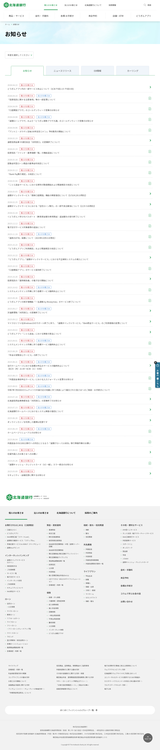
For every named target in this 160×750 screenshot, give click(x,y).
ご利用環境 (11, 584)
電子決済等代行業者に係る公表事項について (120, 665)
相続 (87, 530)
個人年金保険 (53, 608)
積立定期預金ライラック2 (58, 557)
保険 (49, 592)
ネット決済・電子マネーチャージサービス (138, 533)
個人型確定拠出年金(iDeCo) (59, 575)
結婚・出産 (90, 587)
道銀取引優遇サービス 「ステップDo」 (21, 540)
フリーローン (12, 625)
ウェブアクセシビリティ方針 (114, 669)
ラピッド (10, 636)
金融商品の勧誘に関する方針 (19, 685)
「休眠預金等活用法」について (19, 693)
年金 (124, 555)
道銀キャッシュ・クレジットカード (136, 562)
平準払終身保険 (54, 619)
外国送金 (89, 549)
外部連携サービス (129, 540)
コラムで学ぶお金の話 (131, 593)
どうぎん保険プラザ (56, 633)
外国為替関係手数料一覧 (95, 563)
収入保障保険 (53, 604)
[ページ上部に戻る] (147, 738)
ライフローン (12, 622)
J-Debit (125, 558)
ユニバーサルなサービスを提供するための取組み (122, 677)
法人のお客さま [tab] (41, 512)
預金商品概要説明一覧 (57, 561)
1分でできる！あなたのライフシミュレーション (64, 580)
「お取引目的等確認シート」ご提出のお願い (72, 685)
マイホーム (90, 594)
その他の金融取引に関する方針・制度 (70, 673)
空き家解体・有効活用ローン (17, 640)
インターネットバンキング (17, 555)
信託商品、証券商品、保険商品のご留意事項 (72, 665)
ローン (8, 599)
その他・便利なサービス (132, 525)
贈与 (87, 533)
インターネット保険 (56, 630)
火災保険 (11, 607)
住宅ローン (11, 603)
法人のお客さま (71, 5)
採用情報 (112, 5)
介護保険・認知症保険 (57, 601)
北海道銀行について (93, 5)
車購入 (88, 583)
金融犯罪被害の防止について (67, 689)
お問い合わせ (127, 601)
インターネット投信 (14, 580)
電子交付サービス (13, 577)
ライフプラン (90, 571)
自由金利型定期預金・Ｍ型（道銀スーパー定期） (64, 545)
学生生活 (89, 576)
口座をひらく (12, 530)
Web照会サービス (13, 591)
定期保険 (52, 612)
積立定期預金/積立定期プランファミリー (64, 553)
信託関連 (89, 537)
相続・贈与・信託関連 (94, 525)
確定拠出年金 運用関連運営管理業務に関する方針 (75, 677)
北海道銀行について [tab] (66, 512)
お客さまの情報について (17, 681)
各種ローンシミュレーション (17, 644)
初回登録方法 (12, 566)
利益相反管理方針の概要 (17, 673)
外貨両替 (89, 556)
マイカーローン (12, 611)
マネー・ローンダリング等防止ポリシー (72, 681)
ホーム (7, 24)
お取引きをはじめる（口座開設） (20, 525)
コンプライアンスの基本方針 (18, 677)
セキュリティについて (15, 588)
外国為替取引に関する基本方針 (67, 669)
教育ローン (11, 614)
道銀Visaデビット (13, 548)
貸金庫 (125, 551)
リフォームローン (13, 618)
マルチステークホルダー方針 (116, 685)
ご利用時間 (11, 569)
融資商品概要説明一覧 (15, 647)
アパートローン (12, 633)
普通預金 (52, 530)
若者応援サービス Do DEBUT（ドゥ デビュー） (24, 544)
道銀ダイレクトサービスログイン (16, 561)
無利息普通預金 (54, 537)
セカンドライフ (91, 597)
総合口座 (52, 533)
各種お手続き (127, 585)
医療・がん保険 (54, 597)
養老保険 (52, 622)
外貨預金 (52, 572)
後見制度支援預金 (55, 540)
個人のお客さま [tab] (16, 512)
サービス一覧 (12, 573)
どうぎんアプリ (12, 533)
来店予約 (125, 578)
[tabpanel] (80, 586)
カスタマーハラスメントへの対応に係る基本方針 (123, 681)
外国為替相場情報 (92, 560)
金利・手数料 (127, 570)
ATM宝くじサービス (130, 530)
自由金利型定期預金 (56, 550)
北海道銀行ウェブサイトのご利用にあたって (120, 673)
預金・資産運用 (54, 525)
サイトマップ (13, 665)
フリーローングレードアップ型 (19, 629)
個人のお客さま (50, 5)
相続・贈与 (90, 601)
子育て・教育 (90, 590)
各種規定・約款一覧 (14, 651)
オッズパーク (127, 548)
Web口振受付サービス (131, 537)
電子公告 (107, 689)
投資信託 (52, 564)
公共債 (51, 568)
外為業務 (88, 544)
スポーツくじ (127, 544)
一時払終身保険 (54, 615)
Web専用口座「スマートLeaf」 (18, 537)
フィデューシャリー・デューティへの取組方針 (26, 689)
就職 (87, 579)
